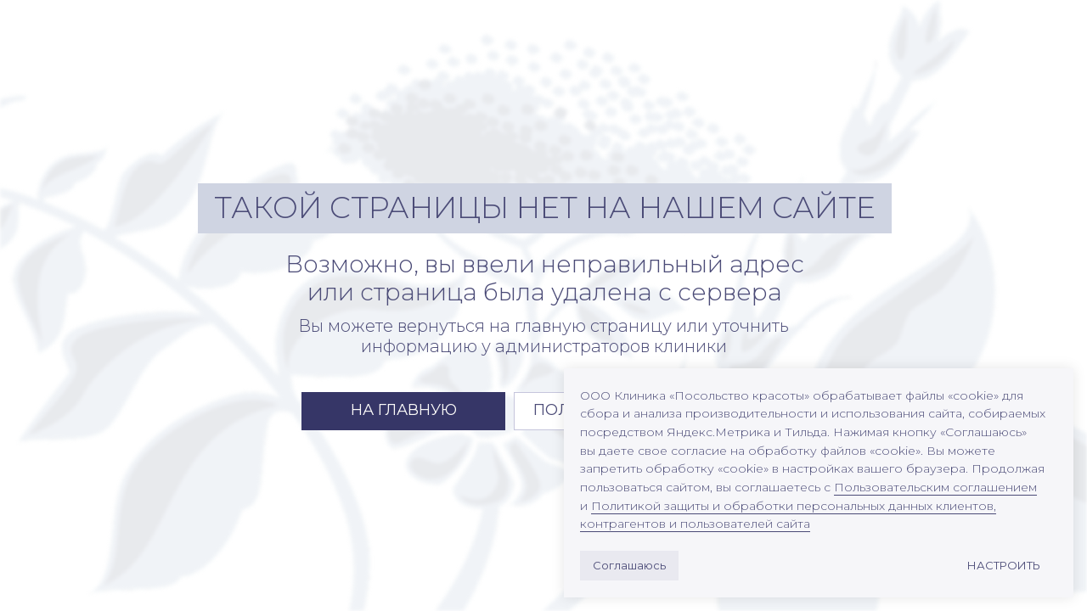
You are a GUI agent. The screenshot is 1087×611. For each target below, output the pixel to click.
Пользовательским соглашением (935, 487)
